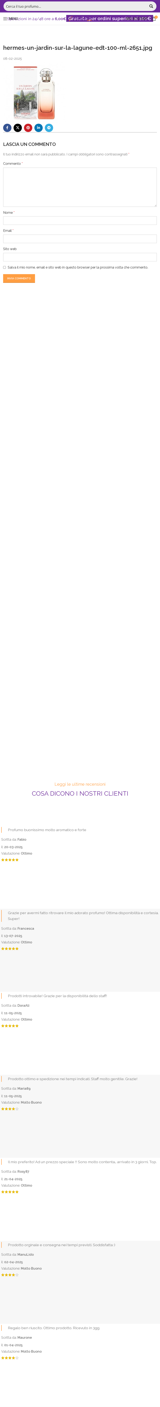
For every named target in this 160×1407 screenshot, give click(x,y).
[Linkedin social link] (38, 128)
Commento (13, 164)
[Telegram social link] (49, 128)
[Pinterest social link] (28, 128)
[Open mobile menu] (10, 19)
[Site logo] (80, 18)
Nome (9, 213)
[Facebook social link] (7, 128)
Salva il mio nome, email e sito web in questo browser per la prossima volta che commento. (78, 267)
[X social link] (18, 128)
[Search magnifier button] (151, 6)
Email (8, 231)
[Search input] (75, 6)
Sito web (10, 249)
